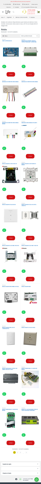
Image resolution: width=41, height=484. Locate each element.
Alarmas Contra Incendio (22, 17)
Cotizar (10, 74)
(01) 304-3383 (7, 4)
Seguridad (9, 17)
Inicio (2, 17)
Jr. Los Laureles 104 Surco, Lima (29, 7)
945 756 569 (16, 4)
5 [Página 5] (26, 452)
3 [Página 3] (20, 452)
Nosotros (9, 7)
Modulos (4, 39)
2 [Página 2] (17, 452)
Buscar (13, 12)
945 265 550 (31, 12)
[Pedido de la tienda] (29, 36)
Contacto (16, 7)
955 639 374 (25, 4)
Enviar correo (35, 4)
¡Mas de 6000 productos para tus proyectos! (20, 1)
